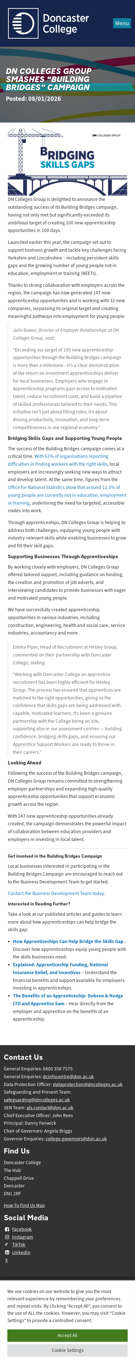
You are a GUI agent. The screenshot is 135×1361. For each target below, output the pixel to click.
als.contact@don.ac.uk (49, 1108)
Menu (122, 23)
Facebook (18, 1229)
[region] (67, 1320)
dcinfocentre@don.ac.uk (68, 1077)
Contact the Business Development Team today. (56, 893)
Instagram (18, 1237)
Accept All (67, 1335)
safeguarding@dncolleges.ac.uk (37, 1100)
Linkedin (17, 1253)
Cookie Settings (68, 1350)
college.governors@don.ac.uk (76, 1139)
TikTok (14, 1245)
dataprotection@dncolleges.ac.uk (88, 1085)
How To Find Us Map (24, 1206)
